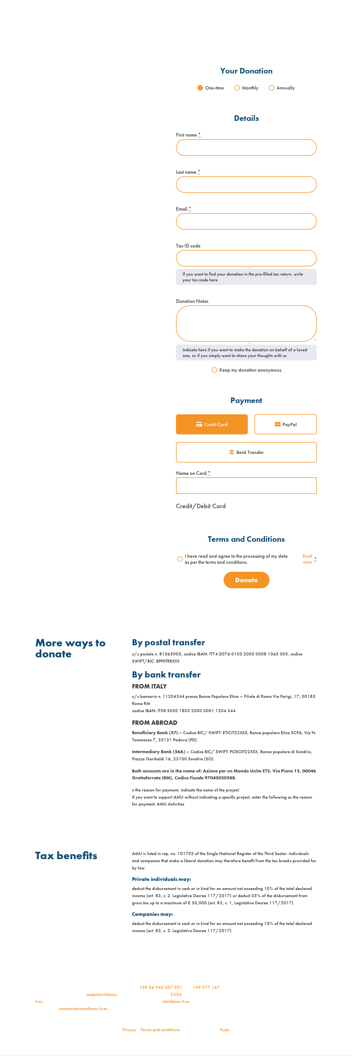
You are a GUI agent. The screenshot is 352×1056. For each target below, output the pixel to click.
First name (188, 135)
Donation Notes (192, 301)
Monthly (250, 88)
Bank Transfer (250, 453)
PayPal (290, 424)
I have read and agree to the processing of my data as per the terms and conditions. (251, 560)
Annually (286, 88)
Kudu (225, 1031)
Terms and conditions (160, 1031)
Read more (302, 559)
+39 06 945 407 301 (161, 988)
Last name (188, 172)
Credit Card (216, 424)
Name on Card (193, 474)
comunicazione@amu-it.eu (83, 1010)
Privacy (129, 1031)
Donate (246, 581)
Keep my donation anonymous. (251, 370)
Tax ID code (188, 246)
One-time (214, 88)
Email (183, 209)
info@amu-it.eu (176, 1003)
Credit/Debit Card (201, 506)
